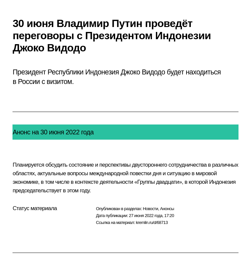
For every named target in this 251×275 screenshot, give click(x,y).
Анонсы (167, 208)
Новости (150, 208)
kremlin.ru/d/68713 (152, 222)
